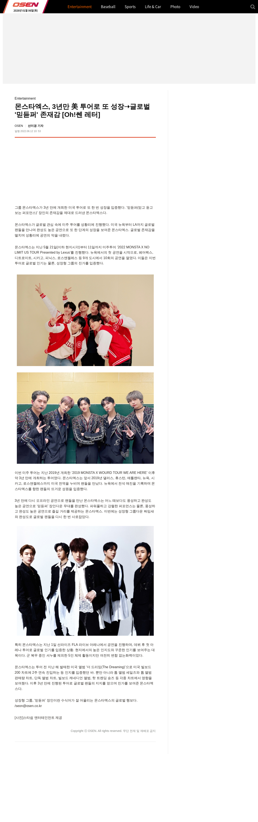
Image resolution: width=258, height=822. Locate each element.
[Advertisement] (120, 170)
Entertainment (25, 98)
